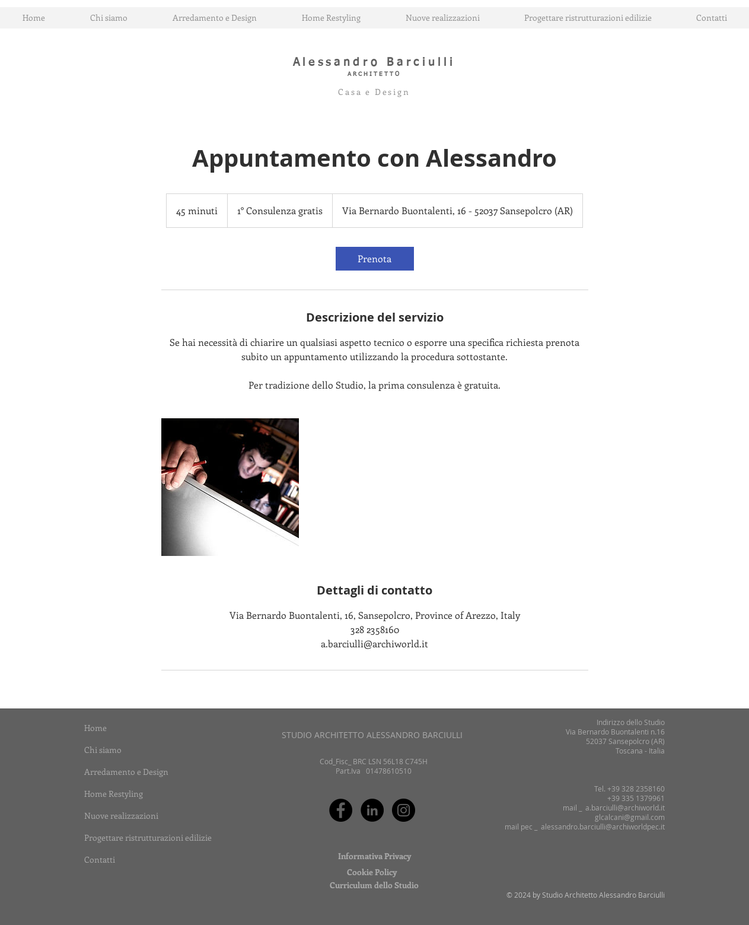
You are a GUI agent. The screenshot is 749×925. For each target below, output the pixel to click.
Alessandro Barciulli (374, 62)
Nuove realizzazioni (121, 815)
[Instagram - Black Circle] (403, 810)
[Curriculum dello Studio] (374, 885)
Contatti (99, 859)
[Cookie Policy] (372, 872)
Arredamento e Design (126, 771)
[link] (375, 259)
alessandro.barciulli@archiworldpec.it (603, 826)
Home (95, 727)
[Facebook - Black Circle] (340, 810)
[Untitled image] (230, 487)
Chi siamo (103, 749)
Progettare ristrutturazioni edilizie (148, 837)
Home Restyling (113, 793)
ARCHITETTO (374, 74)
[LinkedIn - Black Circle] (372, 810)
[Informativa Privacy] (374, 856)
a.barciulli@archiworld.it (625, 807)
